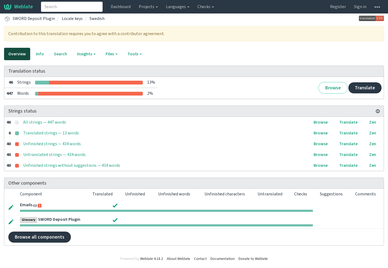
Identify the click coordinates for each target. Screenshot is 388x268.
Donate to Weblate (253, 259)
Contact (200, 259)
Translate (365, 87)
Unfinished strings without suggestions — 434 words (71, 165)
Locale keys (72, 19)
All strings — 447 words (44, 122)
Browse (333, 87)
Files (111, 54)
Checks (206, 7)
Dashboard (121, 7)
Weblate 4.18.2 (151, 259)
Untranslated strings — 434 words (54, 155)
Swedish (97, 19)
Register (338, 7)
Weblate (18, 7)
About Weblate (178, 259)
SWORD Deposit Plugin (34, 19)
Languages (177, 7)
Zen (372, 122)
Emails (26, 205)
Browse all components (39, 237)
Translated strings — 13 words (51, 133)
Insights (86, 54)
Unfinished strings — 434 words (52, 144)
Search (60, 54)
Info (40, 54)
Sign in (360, 7)
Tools (134, 54)
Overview (17, 54)
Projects (148, 7)
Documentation (222, 259)
